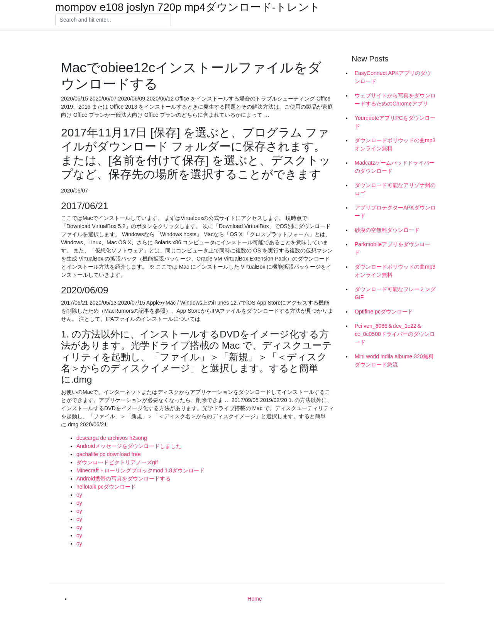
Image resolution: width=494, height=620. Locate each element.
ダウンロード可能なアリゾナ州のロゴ (395, 189)
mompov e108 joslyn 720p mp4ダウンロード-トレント (187, 7)
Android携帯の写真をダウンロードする (123, 478)
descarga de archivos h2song (111, 438)
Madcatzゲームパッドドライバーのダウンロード (395, 167)
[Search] (113, 20)
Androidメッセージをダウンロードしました (128, 446)
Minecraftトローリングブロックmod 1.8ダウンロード (140, 470)
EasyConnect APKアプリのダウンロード (393, 77)
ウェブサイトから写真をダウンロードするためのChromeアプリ (395, 99)
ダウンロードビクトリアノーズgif (117, 462)
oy (79, 495)
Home (254, 599)
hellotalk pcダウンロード (106, 487)
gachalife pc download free (108, 454)
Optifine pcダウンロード (384, 311)
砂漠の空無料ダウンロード (387, 230)
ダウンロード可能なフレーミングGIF (395, 293)
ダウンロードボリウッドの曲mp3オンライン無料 (395, 144)
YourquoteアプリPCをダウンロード (395, 122)
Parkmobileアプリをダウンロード (392, 248)
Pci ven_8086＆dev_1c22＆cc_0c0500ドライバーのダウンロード (395, 334)
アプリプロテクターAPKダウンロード (395, 211)
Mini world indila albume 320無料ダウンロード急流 (394, 360)
